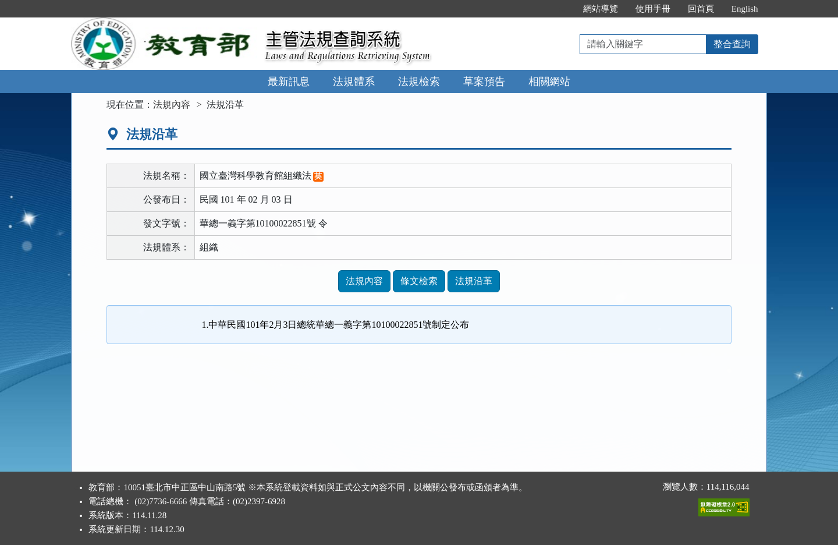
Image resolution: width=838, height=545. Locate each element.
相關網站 (549, 81)
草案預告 (484, 81)
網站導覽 (600, 8)
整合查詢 (732, 44)
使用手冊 (652, 8)
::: (562, 8)
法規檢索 (419, 81)
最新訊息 (289, 81)
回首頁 (701, 8)
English (745, 8)
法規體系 (354, 81)
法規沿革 (473, 281)
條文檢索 (419, 281)
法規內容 (171, 104)
